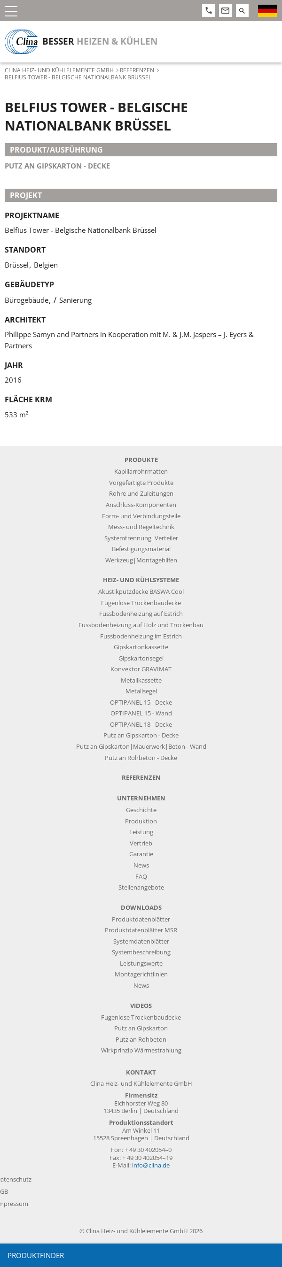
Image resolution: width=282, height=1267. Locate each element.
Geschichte (141, 810)
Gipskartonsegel (141, 658)
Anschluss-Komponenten (141, 505)
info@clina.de (151, 1165)
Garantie (141, 854)
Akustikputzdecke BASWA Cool (141, 592)
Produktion (141, 821)
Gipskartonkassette (141, 647)
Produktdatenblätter (141, 919)
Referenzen (137, 70)
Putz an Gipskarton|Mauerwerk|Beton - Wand (141, 747)
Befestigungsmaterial (141, 549)
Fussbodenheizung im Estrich (141, 636)
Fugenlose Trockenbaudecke (141, 603)
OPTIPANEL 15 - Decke (141, 702)
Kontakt (141, 1072)
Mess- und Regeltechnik (141, 527)
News (141, 865)
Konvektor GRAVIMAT (141, 669)
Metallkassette (141, 680)
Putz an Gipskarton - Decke (57, 165)
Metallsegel (141, 691)
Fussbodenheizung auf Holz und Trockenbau (141, 625)
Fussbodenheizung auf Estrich (141, 614)
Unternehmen (141, 798)
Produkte (141, 460)
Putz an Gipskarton (141, 1028)
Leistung (141, 832)
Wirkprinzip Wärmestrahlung (141, 1050)
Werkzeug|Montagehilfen (141, 560)
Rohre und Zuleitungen (141, 494)
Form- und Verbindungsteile (141, 516)
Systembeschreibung (141, 952)
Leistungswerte (141, 964)
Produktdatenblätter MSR (141, 930)
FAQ (141, 877)
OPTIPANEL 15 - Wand (141, 713)
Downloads (141, 908)
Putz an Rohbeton (141, 1040)
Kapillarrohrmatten (141, 472)
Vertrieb (141, 843)
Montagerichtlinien (141, 974)
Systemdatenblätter (141, 941)
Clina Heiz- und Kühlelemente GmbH (59, 70)
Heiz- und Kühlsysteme (141, 580)
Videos (141, 1006)
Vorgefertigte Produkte (141, 483)
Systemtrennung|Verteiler (141, 538)
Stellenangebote (141, 887)
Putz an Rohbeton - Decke (141, 758)
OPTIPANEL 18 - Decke (141, 725)
